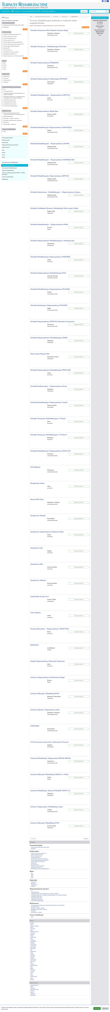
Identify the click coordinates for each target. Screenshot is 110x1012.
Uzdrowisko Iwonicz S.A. (39, 596)
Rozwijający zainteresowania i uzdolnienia (12, 120)
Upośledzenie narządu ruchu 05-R (10, 52)
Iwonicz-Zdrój (33, 937)
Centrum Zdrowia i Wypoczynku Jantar (45, 710)
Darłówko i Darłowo (34, 931)
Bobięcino (32, 923)
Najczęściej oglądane (48, 11)
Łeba (31, 950)
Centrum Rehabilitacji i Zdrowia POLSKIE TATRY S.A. (50, 790)
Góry (4, 63)
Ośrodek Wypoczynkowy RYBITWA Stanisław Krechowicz (52, 321)
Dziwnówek (32, 933)
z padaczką (55, 16)
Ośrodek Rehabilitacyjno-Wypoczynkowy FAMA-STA (50, 451)
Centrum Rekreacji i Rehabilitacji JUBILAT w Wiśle (49, 774)
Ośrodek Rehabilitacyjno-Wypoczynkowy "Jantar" (49, 402)
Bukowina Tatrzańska (34, 926)
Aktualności (5, 179)
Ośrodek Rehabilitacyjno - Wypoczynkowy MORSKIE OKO (52, 160)
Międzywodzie (33, 951)
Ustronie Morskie (33, 976)
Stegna (31, 968)
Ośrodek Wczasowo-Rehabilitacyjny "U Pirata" (48, 418)
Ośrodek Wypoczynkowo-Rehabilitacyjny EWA (48, 273)
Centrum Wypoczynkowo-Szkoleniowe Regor (47, 677)
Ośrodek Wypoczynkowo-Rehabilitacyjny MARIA (49, 338)
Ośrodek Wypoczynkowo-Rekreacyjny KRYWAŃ (48, 79)
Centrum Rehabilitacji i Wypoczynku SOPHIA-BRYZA (50, 758)
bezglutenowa (6, 76)
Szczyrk (31, 972)
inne (4, 89)
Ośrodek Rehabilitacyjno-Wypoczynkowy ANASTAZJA (51, 127)
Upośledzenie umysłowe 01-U (10, 54)
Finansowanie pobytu (7, 138)
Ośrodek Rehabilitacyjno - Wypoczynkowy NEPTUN (50, 95)
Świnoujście (32, 969)
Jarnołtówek (32, 940)
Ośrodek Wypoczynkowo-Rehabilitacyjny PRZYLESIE (50, 370)
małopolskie (32, 988)
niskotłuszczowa (7, 80)
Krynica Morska (33, 944)
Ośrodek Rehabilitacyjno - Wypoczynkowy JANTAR (49, 143)
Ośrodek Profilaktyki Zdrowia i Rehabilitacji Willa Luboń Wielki (54, 208)
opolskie (32, 992)
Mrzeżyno (32, 954)
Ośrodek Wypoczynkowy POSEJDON (44, 63)
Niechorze (32, 958)
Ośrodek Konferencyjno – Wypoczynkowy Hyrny (48, 386)
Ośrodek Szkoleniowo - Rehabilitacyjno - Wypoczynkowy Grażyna (55, 192)
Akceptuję (96, 1008)
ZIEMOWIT (34, 645)
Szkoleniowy (6, 122)
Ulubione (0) (84, 11)
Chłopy (31, 927)
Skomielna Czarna (33, 965)
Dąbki (31, 930)
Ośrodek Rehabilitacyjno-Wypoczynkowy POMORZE (50, 257)
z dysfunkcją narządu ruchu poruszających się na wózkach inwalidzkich (14, 94)
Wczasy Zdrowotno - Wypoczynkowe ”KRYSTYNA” (49, 629)
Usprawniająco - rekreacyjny (9, 124)
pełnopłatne (6, 27)
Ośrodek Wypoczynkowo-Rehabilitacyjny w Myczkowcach (52, 241)
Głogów (31, 935)
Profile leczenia (6, 140)
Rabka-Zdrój (32, 961)
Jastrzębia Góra (33, 941)
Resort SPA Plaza (37, 499)
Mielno (31, 952)
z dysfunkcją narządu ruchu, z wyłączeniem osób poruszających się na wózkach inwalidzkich (14, 97)
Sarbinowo (32, 964)
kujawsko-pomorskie (34, 989)
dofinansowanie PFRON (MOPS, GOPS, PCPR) (13, 25)
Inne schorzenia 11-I (7, 50)
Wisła (31, 978)
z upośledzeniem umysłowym (9, 104)
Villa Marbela (35, 613)
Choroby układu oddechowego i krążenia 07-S (13, 44)
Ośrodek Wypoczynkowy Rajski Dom (44, 111)
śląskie (31, 986)
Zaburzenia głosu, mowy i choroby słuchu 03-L (13, 56)
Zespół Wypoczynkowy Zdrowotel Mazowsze (47, 661)
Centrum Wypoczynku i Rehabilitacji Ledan (46, 807)
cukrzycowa (6, 78)
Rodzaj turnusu (6, 147)
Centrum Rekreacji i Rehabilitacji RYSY (44, 693)
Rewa (31, 962)
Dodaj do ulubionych (78, 33)
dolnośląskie (32, 993)
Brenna (31, 924)
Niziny (4, 69)
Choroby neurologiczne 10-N (9, 38)
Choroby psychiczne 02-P (9, 40)
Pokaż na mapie (85, 27)
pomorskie (32, 990)
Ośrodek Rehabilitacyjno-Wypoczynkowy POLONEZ (50, 289)
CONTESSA (34, 726)
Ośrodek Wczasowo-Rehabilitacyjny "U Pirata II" (48, 435)
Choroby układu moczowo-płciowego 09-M (13, 42)
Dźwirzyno (32, 934)
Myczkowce (32, 957)
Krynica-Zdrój (33, 945)
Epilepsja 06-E (6, 48)
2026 (4, 131)
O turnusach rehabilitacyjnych (9, 168)
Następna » (86, 838)
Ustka (31, 973)
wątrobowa (5, 82)
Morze (4, 67)
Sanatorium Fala (36, 548)
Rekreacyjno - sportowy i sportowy (11, 118)
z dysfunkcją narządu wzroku (9, 102)
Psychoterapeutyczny (8, 116)
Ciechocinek (32, 928)
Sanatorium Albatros (38, 580)
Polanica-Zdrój (33, 959)
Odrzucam (105, 1008)
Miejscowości (6, 11)
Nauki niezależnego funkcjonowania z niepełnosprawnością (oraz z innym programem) (13, 113)
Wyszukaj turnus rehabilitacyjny (10, 162)
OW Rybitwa (35, 467)
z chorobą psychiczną (8, 91)
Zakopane (32, 979)
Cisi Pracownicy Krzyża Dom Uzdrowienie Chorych (49, 742)
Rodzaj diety (5, 142)
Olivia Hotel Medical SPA (39, 354)
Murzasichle (32, 955)
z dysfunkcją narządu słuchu (9, 100)
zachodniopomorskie (34, 985)
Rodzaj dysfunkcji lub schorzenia (10, 145)
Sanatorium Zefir (36, 564)
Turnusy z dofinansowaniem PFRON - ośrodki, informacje (13, 173)
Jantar (31, 938)
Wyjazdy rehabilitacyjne (8, 170)
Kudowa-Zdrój (33, 947)
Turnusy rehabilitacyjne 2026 (31, 11)
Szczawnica (32, 971)
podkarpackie (33, 995)
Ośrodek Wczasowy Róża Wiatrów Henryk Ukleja (49, 30)
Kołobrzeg (32, 943)
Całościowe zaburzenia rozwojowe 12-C (12, 34)
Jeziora (4, 65)
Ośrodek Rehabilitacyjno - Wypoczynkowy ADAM (49, 224)
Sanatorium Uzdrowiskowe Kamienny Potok (47, 532)
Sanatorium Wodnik (37, 516)
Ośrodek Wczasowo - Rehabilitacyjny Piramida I (48, 46)
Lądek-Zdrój (32, 948)
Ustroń (31, 975)
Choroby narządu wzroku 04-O (10, 36)
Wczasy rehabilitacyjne (7, 177)
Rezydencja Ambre (37, 483)
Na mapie (15, 11)
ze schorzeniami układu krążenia (10, 106)
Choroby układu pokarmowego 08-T (11, 46)
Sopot (31, 966)
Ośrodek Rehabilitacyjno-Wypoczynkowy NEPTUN (49, 176)
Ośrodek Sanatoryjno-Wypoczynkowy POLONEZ (48, 305)
